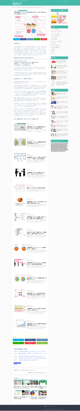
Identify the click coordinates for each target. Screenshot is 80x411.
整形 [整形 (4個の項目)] (54, 142)
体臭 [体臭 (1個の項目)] (60, 140)
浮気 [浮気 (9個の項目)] (58, 142)
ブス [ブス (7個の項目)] (51, 140)
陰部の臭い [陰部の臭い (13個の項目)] (54, 145)
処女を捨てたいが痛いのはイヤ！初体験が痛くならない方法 (62, 91)
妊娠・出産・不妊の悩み (55, 44)
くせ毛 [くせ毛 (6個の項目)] (62, 137)
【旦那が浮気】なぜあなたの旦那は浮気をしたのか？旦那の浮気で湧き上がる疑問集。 (32, 358)
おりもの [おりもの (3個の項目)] (59, 137)
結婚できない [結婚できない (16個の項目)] (65, 142)
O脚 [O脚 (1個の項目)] (51, 137)
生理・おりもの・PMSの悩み (56, 31)
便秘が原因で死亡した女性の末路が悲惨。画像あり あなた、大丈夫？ (62, 125)
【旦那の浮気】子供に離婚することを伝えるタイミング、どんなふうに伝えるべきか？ (32, 351)
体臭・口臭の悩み (54, 38)
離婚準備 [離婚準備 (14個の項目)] (58, 145)
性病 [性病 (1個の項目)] (65, 141)
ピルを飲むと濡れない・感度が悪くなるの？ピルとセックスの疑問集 (62, 108)
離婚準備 (16, 364)
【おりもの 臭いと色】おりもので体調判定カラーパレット (62, 95)
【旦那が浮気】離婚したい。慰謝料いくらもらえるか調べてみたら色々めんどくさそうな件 (32, 354)
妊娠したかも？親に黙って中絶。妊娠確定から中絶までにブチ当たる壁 (62, 99)
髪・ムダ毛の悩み (54, 36)
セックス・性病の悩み (54, 29)
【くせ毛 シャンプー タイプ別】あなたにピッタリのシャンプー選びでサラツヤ (62, 116)
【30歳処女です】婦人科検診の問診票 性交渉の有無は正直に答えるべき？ (62, 129)
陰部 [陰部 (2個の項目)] (51, 145)
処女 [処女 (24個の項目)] (64, 140)
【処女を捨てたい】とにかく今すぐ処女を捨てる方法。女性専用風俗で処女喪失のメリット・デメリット (62, 103)
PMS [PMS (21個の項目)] (53, 137)
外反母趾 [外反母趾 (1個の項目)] (52, 141)
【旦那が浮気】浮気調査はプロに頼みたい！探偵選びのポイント (28, 360)
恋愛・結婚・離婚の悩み (18, 349)
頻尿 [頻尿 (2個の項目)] (64, 145)
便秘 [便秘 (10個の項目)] (62, 140)
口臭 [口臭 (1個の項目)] (66, 140)
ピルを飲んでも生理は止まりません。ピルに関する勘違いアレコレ (61, 112)
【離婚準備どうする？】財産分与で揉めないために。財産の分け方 (24, 370)
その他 (52, 51)
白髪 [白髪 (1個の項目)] (62, 142)
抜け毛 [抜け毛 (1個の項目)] (52, 142)
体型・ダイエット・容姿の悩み (56, 40)
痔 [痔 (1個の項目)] (60, 142)
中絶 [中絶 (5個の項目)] (58, 140)
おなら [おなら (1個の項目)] (56, 137)
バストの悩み (53, 42)
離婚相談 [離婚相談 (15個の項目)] (61, 145)
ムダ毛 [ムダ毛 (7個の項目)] (54, 140)
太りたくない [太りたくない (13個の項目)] (56, 141)
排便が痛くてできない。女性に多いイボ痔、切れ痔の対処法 (62, 120)
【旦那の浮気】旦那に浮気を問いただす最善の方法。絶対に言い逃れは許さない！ (31, 356)
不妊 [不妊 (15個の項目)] (56, 140)
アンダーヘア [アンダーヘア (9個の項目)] (66, 137)
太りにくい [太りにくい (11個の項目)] (60, 141)
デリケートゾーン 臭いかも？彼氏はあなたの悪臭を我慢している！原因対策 (59, 60)
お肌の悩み (53, 48)
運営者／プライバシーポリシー (49, 406)
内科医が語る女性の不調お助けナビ (17, 3)
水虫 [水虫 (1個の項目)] (56, 142)
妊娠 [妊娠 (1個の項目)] (63, 141)
